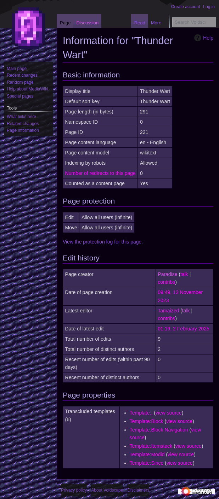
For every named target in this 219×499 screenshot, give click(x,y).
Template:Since (147, 463)
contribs (166, 282)
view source (169, 413)
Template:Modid (147, 454)
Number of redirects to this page (100, 173)
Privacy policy (74, 490)
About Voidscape (107, 490)
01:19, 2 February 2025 (183, 328)
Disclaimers (138, 490)
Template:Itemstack (151, 446)
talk (184, 274)
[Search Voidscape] (194, 22)
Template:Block (146, 421)
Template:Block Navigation (159, 430)
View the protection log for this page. (103, 242)
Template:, (141, 413)
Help (202, 37)
